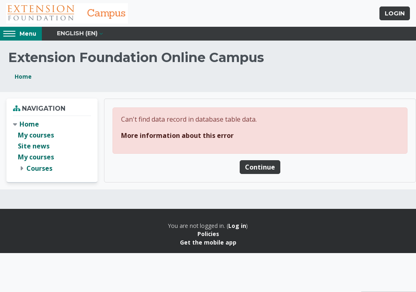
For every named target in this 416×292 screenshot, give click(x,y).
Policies (208, 234)
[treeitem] (52, 146)
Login (395, 13)
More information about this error (177, 135)
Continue (260, 167)
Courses (39, 168)
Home (23, 76)
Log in (237, 226)
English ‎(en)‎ (77, 33)
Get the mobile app (208, 242)
